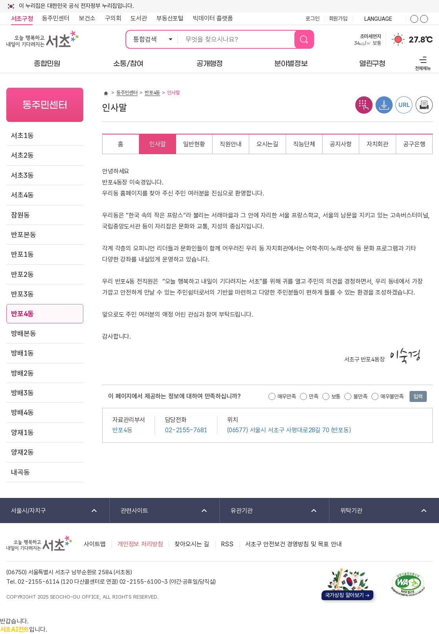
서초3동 (22, 175)
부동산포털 (170, 18)
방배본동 (23, 333)
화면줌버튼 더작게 (424, 19)
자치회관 (377, 144)
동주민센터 (53, 18)
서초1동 (22, 135)
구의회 (113, 18)
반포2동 (22, 274)
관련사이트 (159, 511)
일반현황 (194, 144)
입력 (418, 396)
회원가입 (338, 18)
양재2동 (22, 452)
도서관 (138, 18)
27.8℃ (421, 39)
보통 (336, 396)
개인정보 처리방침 (140, 544)
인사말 (157, 144)
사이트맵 (94, 544)
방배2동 (22, 373)
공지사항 (340, 144)
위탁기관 (378, 511)
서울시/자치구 (49, 511)
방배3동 (22, 393)
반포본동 (23, 234)
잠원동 (20, 215)
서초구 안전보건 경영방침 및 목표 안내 (293, 544)
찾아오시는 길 (191, 544)
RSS (227, 544)
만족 (313, 396)
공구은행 (414, 144)
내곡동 (20, 472)
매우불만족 (392, 396)
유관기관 (269, 511)
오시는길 (267, 144)
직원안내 (230, 144)
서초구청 (22, 18)
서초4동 (22, 195)
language (379, 19)
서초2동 (22, 155)
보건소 (87, 18)
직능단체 (304, 144)
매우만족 (286, 396)
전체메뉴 (422, 62)
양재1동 (22, 432)
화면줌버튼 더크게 (414, 19)
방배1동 (22, 353)
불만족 (360, 396)
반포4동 (22, 314)
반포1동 (22, 254)
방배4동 (22, 412)
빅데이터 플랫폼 (213, 18)
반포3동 (22, 294)
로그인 (312, 18)
